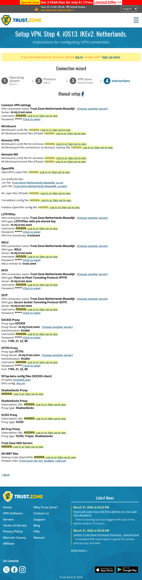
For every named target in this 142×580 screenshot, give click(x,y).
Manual (39, 537)
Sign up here (111, 57)
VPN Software (13, 513)
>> (107, 2)
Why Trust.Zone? (46, 507)
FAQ (37, 531)
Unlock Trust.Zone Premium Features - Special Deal (106, 535)
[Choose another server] (92, 108)
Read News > (79, 550)
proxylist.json (22, 379)
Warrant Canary (14, 537)
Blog (37, 525)
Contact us (41, 513)
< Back (5, 474)
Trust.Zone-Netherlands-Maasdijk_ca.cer (38, 182)
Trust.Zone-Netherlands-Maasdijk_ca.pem (40, 186)
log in (79, 57)
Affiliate (8, 543)
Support (39, 519)
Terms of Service (15, 525)
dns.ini (20, 383)
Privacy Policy (13, 531)
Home (7, 507)
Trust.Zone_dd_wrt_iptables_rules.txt (42, 460)
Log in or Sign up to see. (43, 115)
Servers (8, 519)
